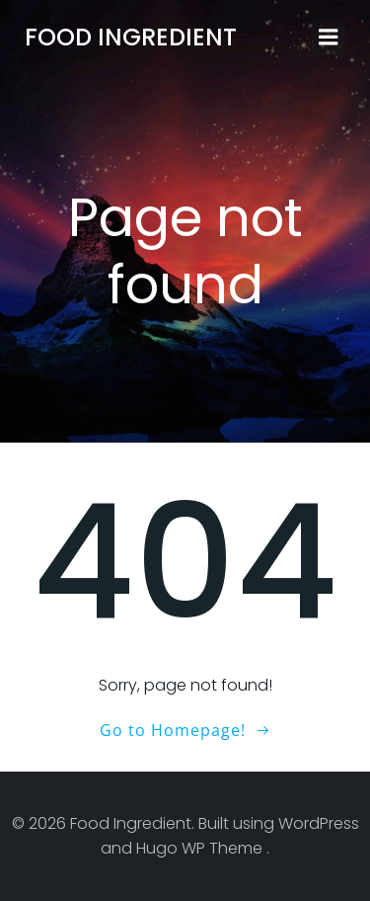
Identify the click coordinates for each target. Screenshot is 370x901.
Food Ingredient (131, 37)
